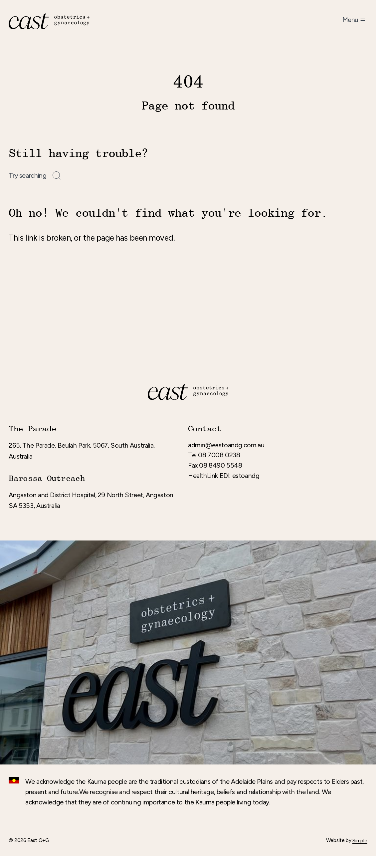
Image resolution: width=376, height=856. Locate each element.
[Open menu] (354, 20)
